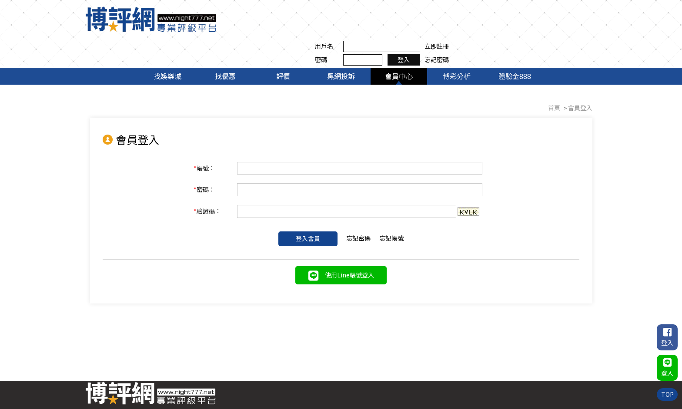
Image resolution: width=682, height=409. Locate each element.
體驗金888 (514, 47)
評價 (283, 47)
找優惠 (225, 47)
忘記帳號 (391, 209)
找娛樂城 (167, 47)
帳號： (210, 139)
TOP (667, 393)
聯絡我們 (578, 371)
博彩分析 (457, 47)
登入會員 (308, 209)
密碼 (462, 25)
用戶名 (465, 12)
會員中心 (399, 47)
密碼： (210, 160)
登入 (545, 25)
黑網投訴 (341, 47)
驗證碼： (213, 182)
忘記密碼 (578, 25)
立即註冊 (578, 12)
